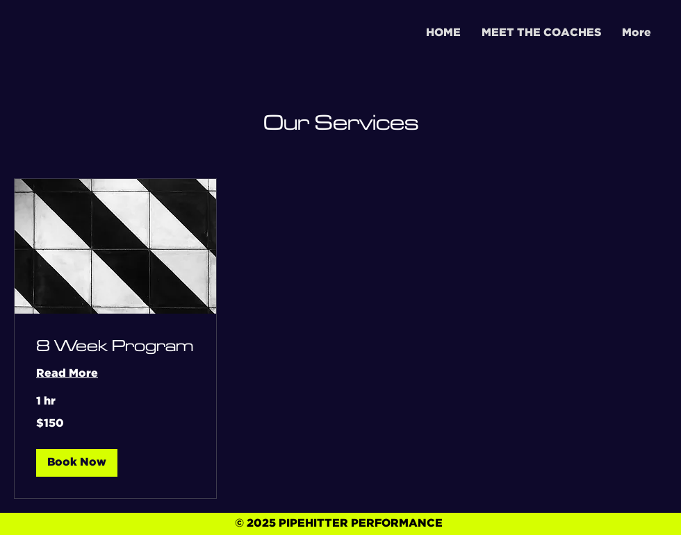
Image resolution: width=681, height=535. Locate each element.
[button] (76, 463)
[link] (115, 346)
